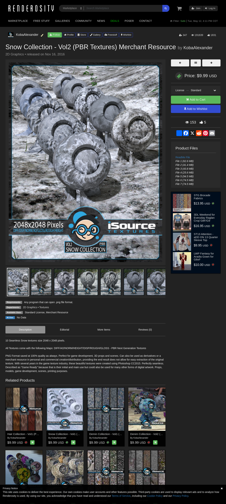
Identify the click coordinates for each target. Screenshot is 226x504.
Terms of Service (121, 495)
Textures (44, 307)
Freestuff (111, 34)
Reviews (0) (145, 329)
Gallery (95, 34)
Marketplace (18, 20)
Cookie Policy (155, 495)
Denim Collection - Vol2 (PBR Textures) (154, 434)
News (101, 20)
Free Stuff (41, 20)
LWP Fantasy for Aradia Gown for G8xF (204, 256)
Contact (145, 20)
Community (83, 20)
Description (25, 329)
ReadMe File (182, 157)
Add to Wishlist (195, 109)
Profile (69, 34)
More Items (103, 329)
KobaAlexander (198, 47)
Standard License (35, 312)
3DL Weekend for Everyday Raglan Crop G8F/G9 (204, 217)
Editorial (64, 329)
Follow (55, 34)
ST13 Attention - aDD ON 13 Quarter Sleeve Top (206, 237)
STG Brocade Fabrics (202, 197)
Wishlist (126, 34)
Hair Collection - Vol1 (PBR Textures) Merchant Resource (42, 434)
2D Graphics (30, 307)
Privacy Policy (180, 495)
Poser (129, 20)
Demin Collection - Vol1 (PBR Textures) (113, 434)
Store (82, 34)
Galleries (62, 20)
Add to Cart (195, 99)
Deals (115, 20)
